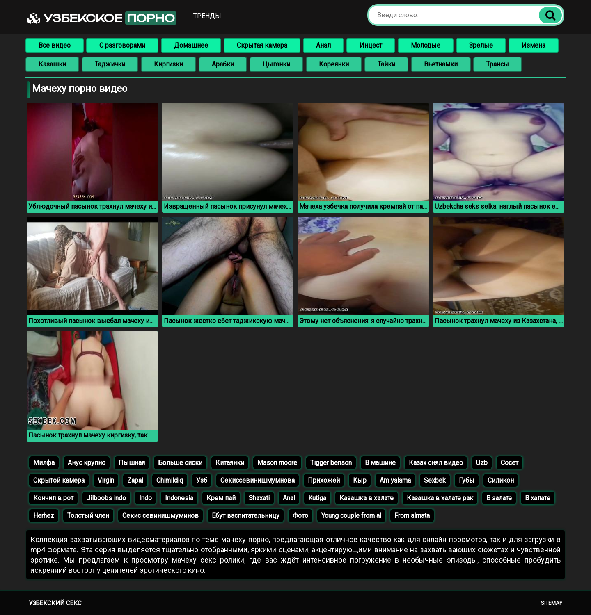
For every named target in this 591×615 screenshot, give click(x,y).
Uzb (482, 463)
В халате (537, 498)
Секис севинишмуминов (160, 515)
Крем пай (221, 498)
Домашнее (191, 45)
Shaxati (259, 498)
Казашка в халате (366, 498)
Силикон (501, 480)
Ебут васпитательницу (245, 515)
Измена (533, 45)
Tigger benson (331, 463)
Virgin (106, 480)
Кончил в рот (53, 498)
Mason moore (277, 463)
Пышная (132, 463)
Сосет (509, 463)
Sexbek (435, 480)
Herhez (43, 515)
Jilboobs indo (106, 498)
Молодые (425, 45)
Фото (300, 515)
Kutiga (317, 498)
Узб (201, 480)
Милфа (44, 463)
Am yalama (395, 480)
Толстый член (88, 515)
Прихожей (324, 480)
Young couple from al (351, 515)
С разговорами (122, 45)
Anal (289, 498)
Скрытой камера (59, 480)
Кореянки (334, 64)
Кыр (360, 480)
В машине (380, 463)
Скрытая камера (262, 45)
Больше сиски (180, 463)
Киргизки (168, 64)
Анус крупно (86, 463)
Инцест (371, 45)
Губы (466, 480)
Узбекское (101, 18)
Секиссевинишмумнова (257, 480)
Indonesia (179, 498)
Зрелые (481, 45)
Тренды (207, 16)
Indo (145, 498)
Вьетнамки (441, 64)
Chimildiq (169, 480)
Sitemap (551, 603)
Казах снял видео (436, 463)
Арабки (223, 64)
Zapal (135, 480)
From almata (412, 515)
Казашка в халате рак (440, 498)
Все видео (55, 45)
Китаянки (229, 463)
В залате (499, 498)
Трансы (497, 64)
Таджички (110, 64)
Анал (323, 45)
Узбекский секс (55, 603)
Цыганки (276, 64)
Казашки (52, 64)
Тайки (386, 64)
